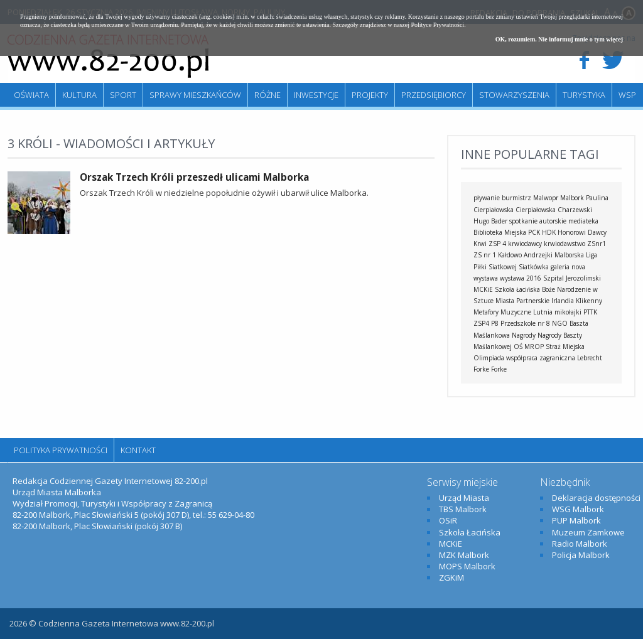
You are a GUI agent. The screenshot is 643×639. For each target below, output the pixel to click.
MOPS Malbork (467, 566)
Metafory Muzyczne (502, 312)
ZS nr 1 (484, 254)
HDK (549, 232)
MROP (534, 346)
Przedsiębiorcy (433, 94)
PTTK (590, 312)
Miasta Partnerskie (522, 300)
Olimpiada (488, 357)
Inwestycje (316, 94)
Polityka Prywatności (60, 450)
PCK (534, 232)
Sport (123, 94)
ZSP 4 (497, 243)
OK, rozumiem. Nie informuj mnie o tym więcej (559, 39)
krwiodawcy (525, 243)
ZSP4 (481, 323)
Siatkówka (534, 266)
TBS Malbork (463, 509)
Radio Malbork (579, 543)
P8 (495, 323)
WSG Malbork (578, 509)
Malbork (572, 197)
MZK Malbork (464, 555)
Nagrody (524, 335)
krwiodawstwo (564, 243)
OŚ (518, 346)
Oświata (31, 94)
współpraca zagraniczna (540, 357)
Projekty (370, 94)
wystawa (485, 278)
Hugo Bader (490, 221)
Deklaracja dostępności (596, 497)
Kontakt (138, 450)
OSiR (448, 520)
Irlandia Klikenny (576, 300)
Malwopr (545, 197)
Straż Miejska (565, 346)
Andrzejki (538, 254)
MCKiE (483, 289)
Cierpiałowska (536, 209)
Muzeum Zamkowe (588, 532)
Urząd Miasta (464, 497)
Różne (267, 94)
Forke (499, 369)
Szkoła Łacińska (517, 289)
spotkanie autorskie (537, 221)
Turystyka (584, 94)
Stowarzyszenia (514, 94)
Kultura (79, 94)
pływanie (486, 197)
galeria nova (568, 266)
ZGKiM (451, 577)
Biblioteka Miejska (499, 232)
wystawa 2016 (520, 278)
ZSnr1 (596, 243)
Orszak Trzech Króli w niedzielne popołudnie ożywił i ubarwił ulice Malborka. (224, 192)
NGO (560, 323)
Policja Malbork (581, 555)
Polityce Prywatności (437, 24)
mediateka (583, 221)
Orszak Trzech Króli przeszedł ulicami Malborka (194, 177)
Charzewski (575, 209)
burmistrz (516, 197)
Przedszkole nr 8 (525, 323)
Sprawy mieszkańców (195, 94)
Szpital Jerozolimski (572, 278)
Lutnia (543, 312)
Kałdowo (510, 254)
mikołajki (567, 312)
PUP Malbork (576, 520)
